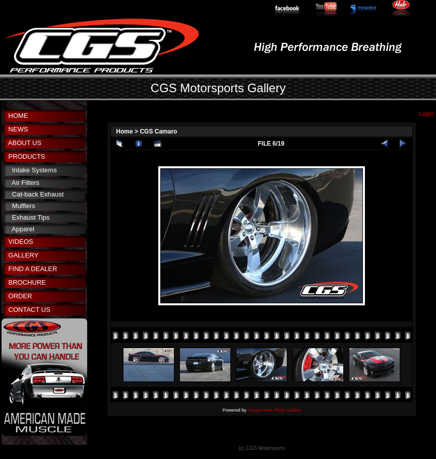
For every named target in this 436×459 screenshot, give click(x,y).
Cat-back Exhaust (38, 194)
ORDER (20, 296)
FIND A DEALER (33, 269)
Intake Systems (34, 170)
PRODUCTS (27, 156)
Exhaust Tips (30, 217)
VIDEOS (21, 241)
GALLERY (24, 255)
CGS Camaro (158, 131)
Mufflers (23, 206)
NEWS (18, 129)
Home (124, 131)
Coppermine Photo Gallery (274, 410)
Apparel (23, 229)
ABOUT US (24, 143)
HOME (18, 115)
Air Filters (25, 182)
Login (426, 113)
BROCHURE (27, 282)
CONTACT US (29, 309)
